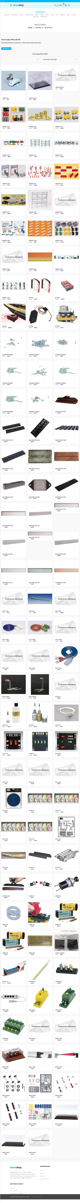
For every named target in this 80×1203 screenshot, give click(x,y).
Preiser (62, 15)
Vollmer (36, 16)
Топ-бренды (40, 12)
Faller (21, 15)
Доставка (42, 1176)
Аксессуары (48, 27)
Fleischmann (29, 15)
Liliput (47, 15)
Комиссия (43, 16)
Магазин (38, 27)
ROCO (68, 15)
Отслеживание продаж (16, 1193)
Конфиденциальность (36, 1196)
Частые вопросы (44, 1178)
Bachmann (14, 15)
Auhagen (6, 15)
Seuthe (74, 15)
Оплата (42, 1173)
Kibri (41, 15)
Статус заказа (14, 1190)
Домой (30, 27)
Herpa (37, 15)
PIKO (57, 15)
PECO (52, 15)
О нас (41, 1170)
